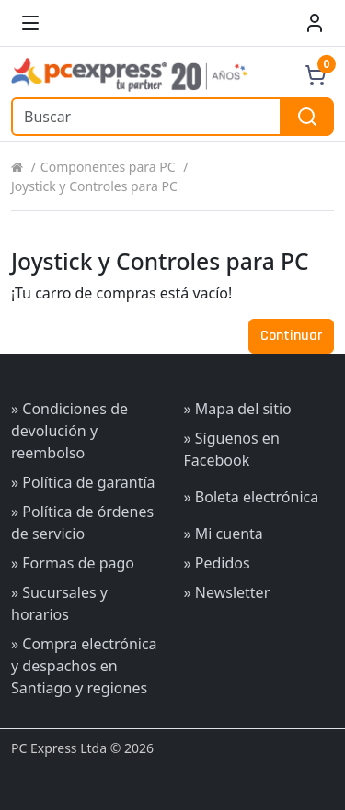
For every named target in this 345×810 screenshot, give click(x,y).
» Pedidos (217, 563)
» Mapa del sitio (238, 409)
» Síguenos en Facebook (232, 449)
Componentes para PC (108, 166)
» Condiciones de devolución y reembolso (69, 431)
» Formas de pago (72, 563)
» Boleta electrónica (251, 497)
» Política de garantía (83, 482)
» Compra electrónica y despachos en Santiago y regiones (84, 666)
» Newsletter (227, 592)
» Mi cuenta (223, 533)
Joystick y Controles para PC (94, 186)
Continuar (291, 335)
